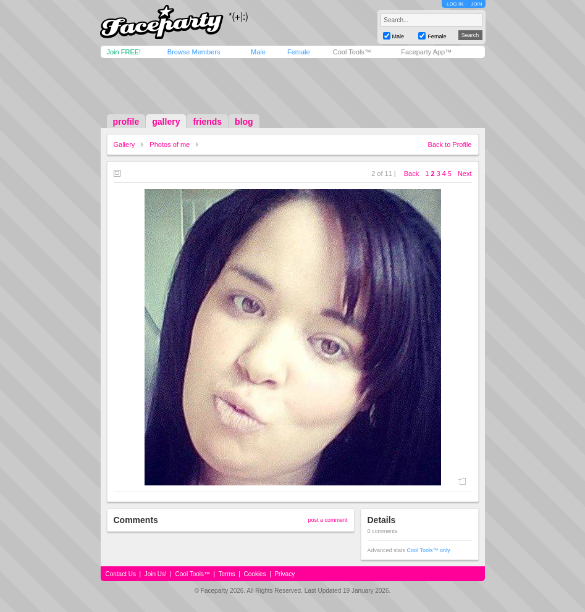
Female (298, 52)
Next (465, 173)
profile (126, 122)
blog (244, 122)
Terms (227, 574)
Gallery (124, 144)
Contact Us (121, 574)
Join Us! (156, 574)
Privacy (284, 574)
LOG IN (455, 4)
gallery (166, 122)
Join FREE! (124, 52)
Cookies (255, 574)
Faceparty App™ (426, 52)
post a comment (327, 520)
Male (258, 52)
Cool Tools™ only (428, 550)
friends (207, 122)
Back (411, 173)
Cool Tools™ (352, 52)
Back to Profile (450, 144)
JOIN (476, 4)
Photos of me (169, 144)
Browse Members (194, 52)
